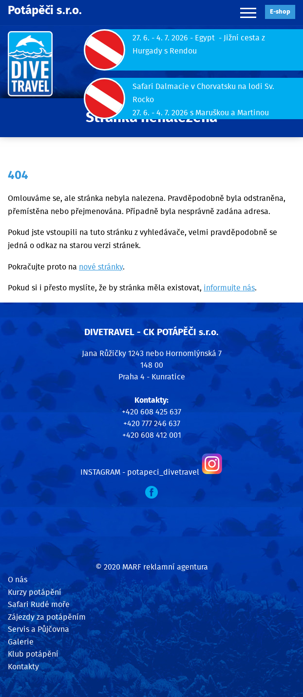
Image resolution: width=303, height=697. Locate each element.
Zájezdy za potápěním (47, 617)
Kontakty (23, 667)
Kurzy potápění (34, 592)
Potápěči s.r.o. (45, 11)
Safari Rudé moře (39, 604)
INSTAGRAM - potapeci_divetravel (139, 472)
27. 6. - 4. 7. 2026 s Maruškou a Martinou (201, 113)
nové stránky (101, 267)
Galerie (21, 642)
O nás (17, 580)
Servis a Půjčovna (38, 629)
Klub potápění (33, 654)
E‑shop (280, 12)
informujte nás (229, 288)
